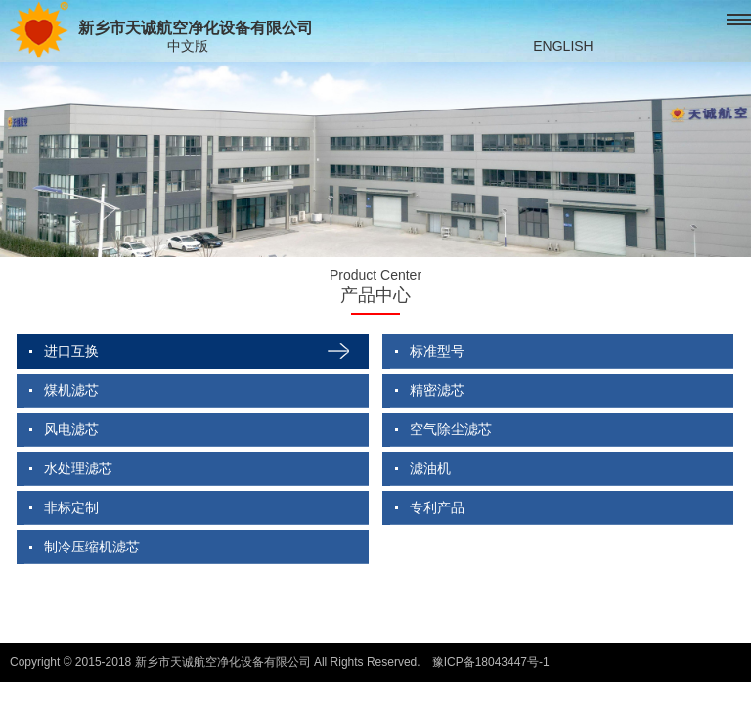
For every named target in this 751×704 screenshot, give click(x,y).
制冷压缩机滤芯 (92, 546)
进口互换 (71, 351)
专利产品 (437, 507)
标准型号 (437, 351)
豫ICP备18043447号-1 (491, 662)
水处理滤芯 (78, 468)
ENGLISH (563, 46)
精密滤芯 (437, 390)
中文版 (187, 46)
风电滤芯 (71, 429)
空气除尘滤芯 (451, 429)
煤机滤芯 (71, 390)
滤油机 (430, 468)
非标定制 (71, 507)
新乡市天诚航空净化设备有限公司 (161, 29)
